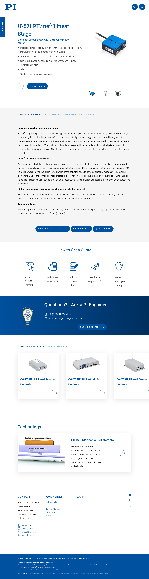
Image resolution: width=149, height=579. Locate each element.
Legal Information (23, 570)
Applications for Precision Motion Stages (43, 573)
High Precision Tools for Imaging (68, 573)
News (48, 516)
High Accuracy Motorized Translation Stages (93, 573)
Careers (49, 506)
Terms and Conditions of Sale (50, 570)
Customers (50, 512)
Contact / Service (53, 509)
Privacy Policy (35, 570)
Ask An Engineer (52, 502)
